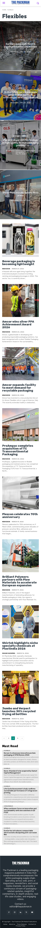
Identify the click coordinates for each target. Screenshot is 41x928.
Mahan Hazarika (8, 653)
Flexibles (20, 40)
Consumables (8, 806)
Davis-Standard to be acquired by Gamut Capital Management (20, 772)
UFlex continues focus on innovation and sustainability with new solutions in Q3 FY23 (20, 810)
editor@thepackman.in (21, 906)
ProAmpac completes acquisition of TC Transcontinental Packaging (17, 450)
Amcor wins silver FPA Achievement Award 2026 (18, 324)
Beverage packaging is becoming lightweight (18, 263)
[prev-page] (4, 738)
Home (4, 10)
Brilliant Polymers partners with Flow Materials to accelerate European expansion (19, 581)
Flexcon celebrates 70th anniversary (20, 516)
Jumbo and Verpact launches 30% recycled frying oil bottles (19, 711)
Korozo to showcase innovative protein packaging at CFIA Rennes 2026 (20, 754)
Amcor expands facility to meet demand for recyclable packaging (19, 387)
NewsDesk (6, 269)
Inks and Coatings (20, 136)
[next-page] (22, 738)
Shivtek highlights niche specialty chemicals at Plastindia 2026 (20, 645)
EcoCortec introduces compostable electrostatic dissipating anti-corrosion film (20, 833)
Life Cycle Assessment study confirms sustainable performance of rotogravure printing (20, 791)
